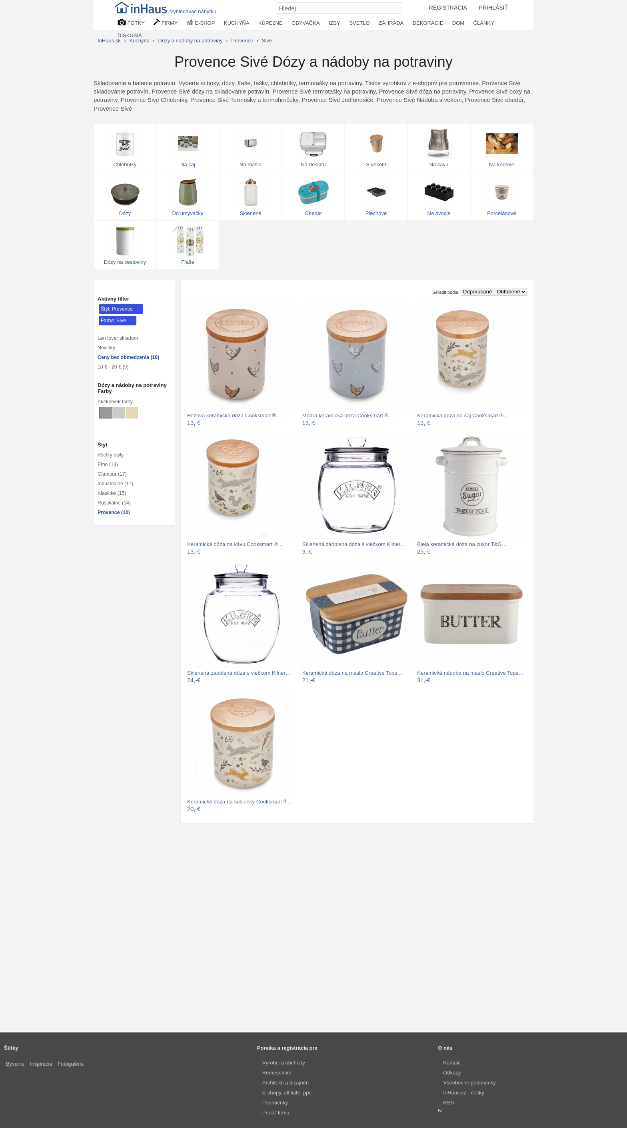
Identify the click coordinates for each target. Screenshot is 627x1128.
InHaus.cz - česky (463, 1093)
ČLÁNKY (483, 23)
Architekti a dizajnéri (285, 1083)
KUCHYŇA (237, 23)
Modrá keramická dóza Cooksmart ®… (348, 416)
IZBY (334, 23)
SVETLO (359, 23)
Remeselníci (276, 1073)
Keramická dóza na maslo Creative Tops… (352, 673)
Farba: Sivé (113, 320)
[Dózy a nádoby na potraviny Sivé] (105, 413)
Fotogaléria (71, 1064)
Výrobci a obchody (283, 1063)
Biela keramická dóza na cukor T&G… (462, 544)
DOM (458, 23)
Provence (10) (114, 512)
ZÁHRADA (391, 23)
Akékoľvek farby (115, 402)
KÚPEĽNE (270, 23)
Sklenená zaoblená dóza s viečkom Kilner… (354, 544)
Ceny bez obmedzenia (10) (128, 357)
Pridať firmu (276, 1113)
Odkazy (452, 1073)
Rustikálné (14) (114, 503)
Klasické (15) (112, 493)
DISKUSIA (130, 35)
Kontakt (452, 1063)
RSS (448, 1103)
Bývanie (15, 1064)
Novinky (106, 348)
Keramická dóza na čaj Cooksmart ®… (463, 416)
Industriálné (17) (115, 483)
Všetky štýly (111, 455)
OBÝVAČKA (306, 23)
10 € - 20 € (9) (113, 367)
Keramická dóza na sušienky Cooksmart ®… (240, 802)
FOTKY (131, 22)
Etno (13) (108, 464)
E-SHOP (201, 22)
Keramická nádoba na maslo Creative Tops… (470, 673)
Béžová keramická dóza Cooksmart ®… (234, 416)
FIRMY (166, 22)
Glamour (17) (112, 474)
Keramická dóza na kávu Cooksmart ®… (235, 544)
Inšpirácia (41, 1064)
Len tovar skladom (118, 338)
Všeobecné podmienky (469, 1083)
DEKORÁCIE (428, 23)
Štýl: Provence (117, 309)
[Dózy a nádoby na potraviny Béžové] (132, 413)
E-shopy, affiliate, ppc (287, 1093)
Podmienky (275, 1103)
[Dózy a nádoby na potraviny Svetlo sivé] (118, 413)
